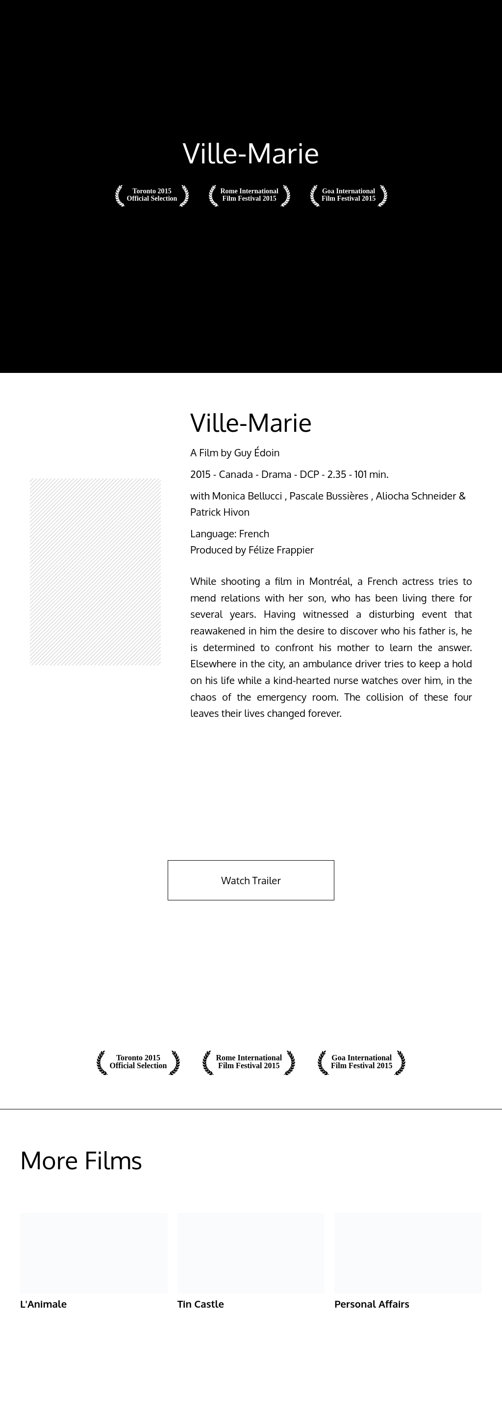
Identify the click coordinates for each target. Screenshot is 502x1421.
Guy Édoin (256, 452)
